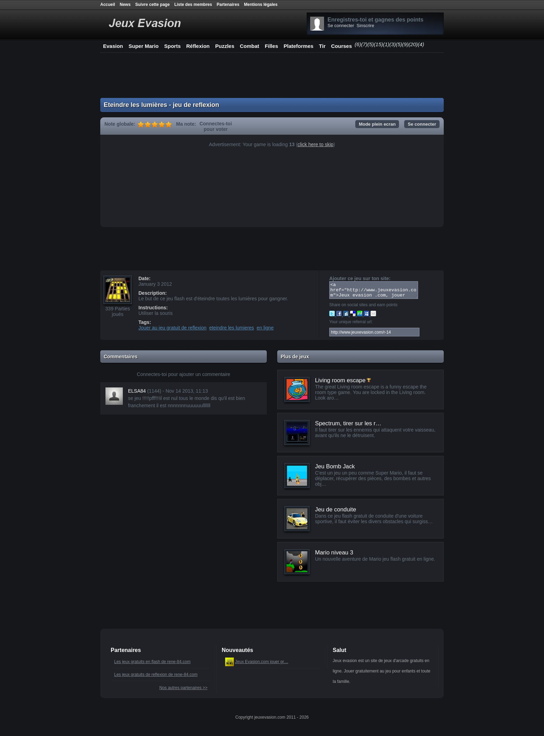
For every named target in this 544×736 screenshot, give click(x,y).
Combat (249, 46)
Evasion (113, 46)
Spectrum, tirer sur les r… (348, 426)
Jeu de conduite (335, 512)
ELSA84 (137, 394)
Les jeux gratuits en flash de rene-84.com (152, 664)
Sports (172, 46)
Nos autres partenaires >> (183, 690)
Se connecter (341, 25)
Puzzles (224, 46)
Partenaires (228, 4)
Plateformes (298, 46)
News (125, 4)
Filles (271, 46)
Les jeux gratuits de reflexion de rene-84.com (155, 677)
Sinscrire (365, 25)
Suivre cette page (152, 4)
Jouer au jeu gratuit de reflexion (172, 328)
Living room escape (340, 383)
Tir (322, 46)
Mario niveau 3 (334, 555)
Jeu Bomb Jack (335, 469)
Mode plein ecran (377, 124)
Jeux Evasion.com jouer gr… (261, 664)
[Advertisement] (272, 75)
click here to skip (315, 144)
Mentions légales (261, 4)
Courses (341, 46)
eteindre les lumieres (231, 328)
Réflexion (198, 46)
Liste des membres (193, 4)
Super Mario (144, 46)
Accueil (107, 4)
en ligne (265, 328)
